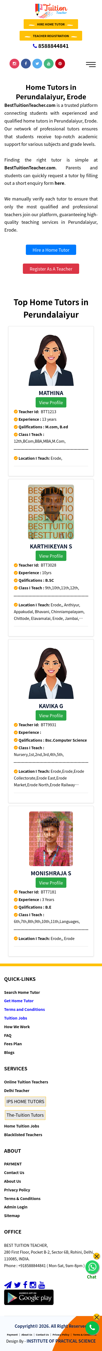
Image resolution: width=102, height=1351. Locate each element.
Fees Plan (13, 1043)
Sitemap (12, 1215)
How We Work (17, 1026)
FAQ (7, 1035)
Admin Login (15, 1206)
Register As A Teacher (51, 268)
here (59, 183)
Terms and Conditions (24, 1009)
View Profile (51, 402)
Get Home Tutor (19, 1000)
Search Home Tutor (22, 992)
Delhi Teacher (16, 1090)
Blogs (9, 1052)
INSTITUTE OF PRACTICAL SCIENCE (61, 1341)
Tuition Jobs (15, 1018)
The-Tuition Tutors (25, 1115)
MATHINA (51, 393)
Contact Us (14, 1172)
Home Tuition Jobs (21, 1126)
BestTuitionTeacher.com (29, 105)
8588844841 (51, 45)
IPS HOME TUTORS (25, 1101)
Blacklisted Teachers (23, 1134)
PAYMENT (13, 1163)
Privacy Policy (17, 1189)
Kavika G (51, 706)
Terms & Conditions (22, 1198)
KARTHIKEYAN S (51, 546)
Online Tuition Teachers (26, 1081)
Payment (12, 1334)
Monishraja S (51, 873)
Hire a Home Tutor (51, 249)
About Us (12, 1181)
